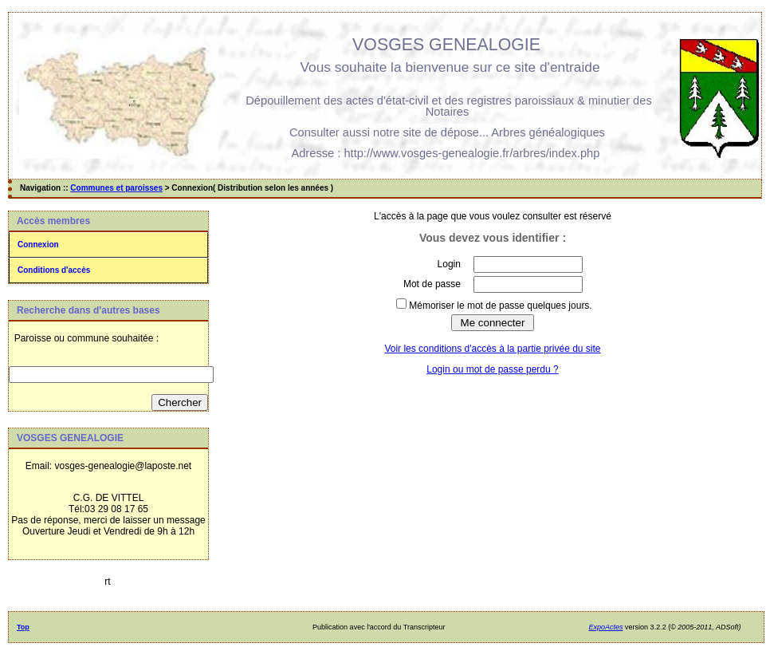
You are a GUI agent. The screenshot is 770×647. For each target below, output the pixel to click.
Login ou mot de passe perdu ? (492, 369)
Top (23, 627)
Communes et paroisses (116, 187)
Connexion (38, 244)
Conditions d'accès (54, 270)
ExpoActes (606, 627)
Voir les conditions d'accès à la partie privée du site (492, 348)
